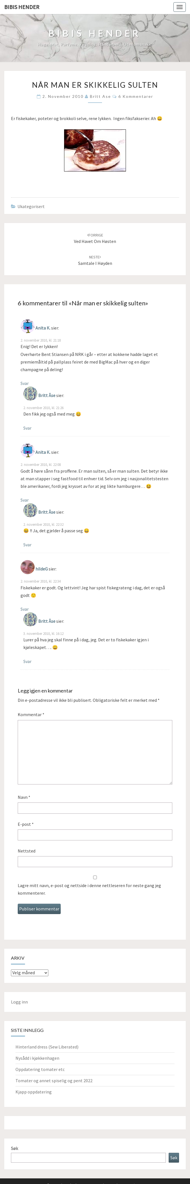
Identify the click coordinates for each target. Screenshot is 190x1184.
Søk (14, 1148)
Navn (24, 797)
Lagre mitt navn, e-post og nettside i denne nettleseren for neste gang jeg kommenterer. (89, 889)
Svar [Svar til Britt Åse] (27, 428)
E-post (26, 824)
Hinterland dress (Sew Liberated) (46, 1047)
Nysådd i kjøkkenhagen (37, 1058)
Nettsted (26, 851)
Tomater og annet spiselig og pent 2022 (53, 1080)
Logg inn (19, 1002)
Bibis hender (21, 6)
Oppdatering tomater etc (40, 1069)
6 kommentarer (135, 96)
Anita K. (42, 328)
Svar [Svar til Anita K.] (25, 383)
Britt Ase (100, 96)
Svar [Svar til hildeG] (25, 609)
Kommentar (31, 714)
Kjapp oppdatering (33, 1092)
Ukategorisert (31, 206)
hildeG (41, 569)
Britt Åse (46, 395)
